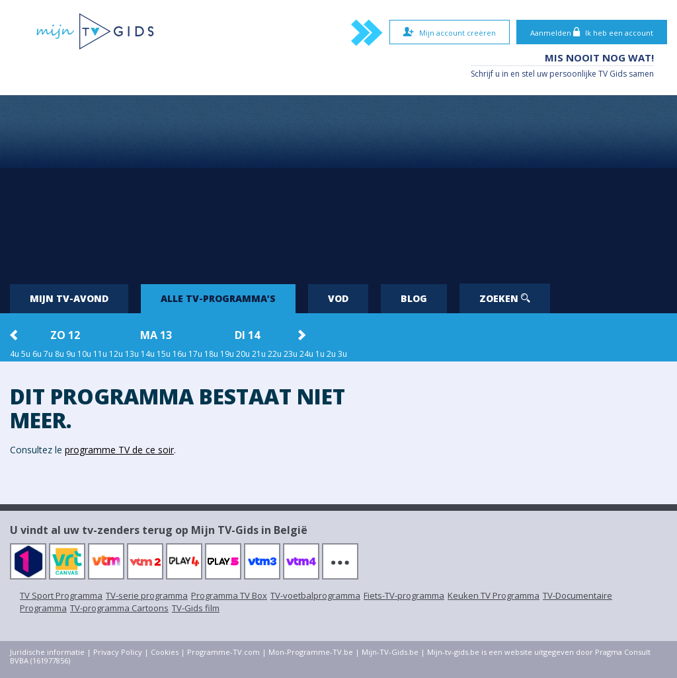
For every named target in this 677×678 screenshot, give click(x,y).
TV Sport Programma (61, 595)
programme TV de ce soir (119, 449)
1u (320, 353)
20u (243, 353)
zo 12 (65, 335)
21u (259, 353)
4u (14, 353)
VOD (338, 298)
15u (164, 353)
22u (275, 353)
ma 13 (156, 335)
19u (227, 353)
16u (179, 353)
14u (148, 353)
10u (84, 353)
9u (70, 353)
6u (37, 353)
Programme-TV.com (223, 652)
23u (291, 353)
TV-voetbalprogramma (315, 595)
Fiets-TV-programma (404, 595)
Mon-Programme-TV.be (310, 652)
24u (306, 353)
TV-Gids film (195, 608)
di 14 (247, 335)
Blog (414, 298)
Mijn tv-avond (69, 298)
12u (116, 353)
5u (25, 353)
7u (48, 353)
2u (331, 353)
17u (195, 353)
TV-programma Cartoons (119, 608)
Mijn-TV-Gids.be (390, 652)
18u (211, 353)
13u (132, 353)
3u (342, 353)
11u (100, 353)
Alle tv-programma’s (218, 298)
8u (59, 353)
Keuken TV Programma (493, 595)
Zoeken (504, 298)
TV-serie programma (147, 595)
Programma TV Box (229, 595)
